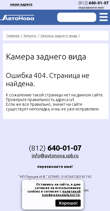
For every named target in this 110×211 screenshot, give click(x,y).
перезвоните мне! (91, 7)
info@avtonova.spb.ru (55, 155)
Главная (13, 36)
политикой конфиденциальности (61, 193)
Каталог (30, 36)
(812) (93, 3)
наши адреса (21, 4)
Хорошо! (68, 202)
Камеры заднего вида (59, 36)
